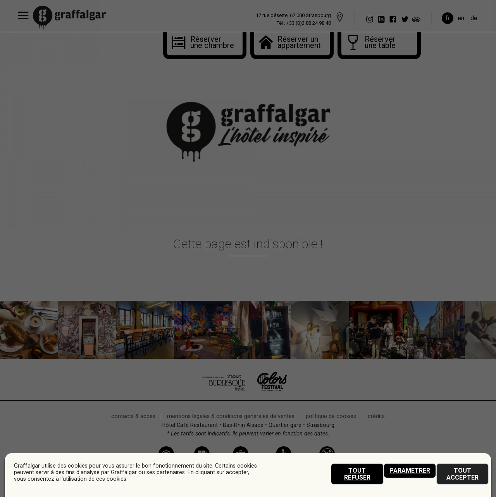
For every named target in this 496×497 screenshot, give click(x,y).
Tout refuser (357, 474)
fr (448, 18)
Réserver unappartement (297, 43)
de (473, 18)
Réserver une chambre (205, 43)
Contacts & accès (133, 416)
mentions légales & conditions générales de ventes (230, 416)
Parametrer (409, 470)
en (461, 18)
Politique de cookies (331, 416)
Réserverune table (380, 43)
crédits (376, 416)
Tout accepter (462, 474)
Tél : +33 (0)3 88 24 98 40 (304, 23)
